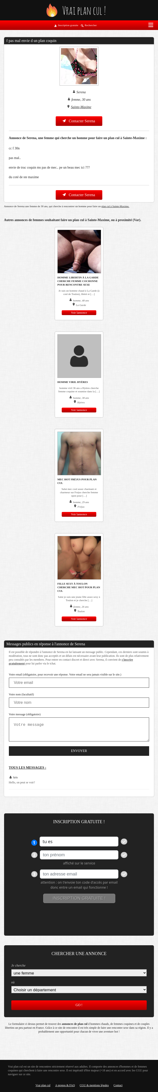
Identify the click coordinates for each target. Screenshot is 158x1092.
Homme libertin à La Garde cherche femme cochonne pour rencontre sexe (78, 281)
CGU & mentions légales (94, 1085)
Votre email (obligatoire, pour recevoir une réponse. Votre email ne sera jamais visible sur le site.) (65, 674)
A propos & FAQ (65, 1085)
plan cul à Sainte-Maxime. (115, 206)
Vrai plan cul (43, 1085)
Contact (118, 1085)
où (13, 982)
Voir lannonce (79, 312)
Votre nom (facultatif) (21, 694)
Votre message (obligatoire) (25, 714)
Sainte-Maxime (81, 107)
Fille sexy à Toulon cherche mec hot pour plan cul (78, 587)
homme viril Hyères (72, 382)
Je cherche (18, 965)
